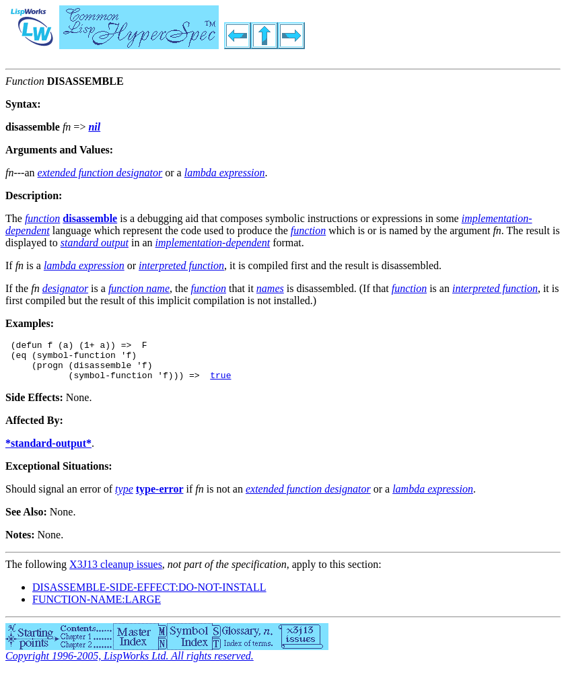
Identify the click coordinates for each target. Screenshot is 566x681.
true (220, 383)
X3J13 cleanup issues (115, 572)
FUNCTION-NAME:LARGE (96, 607)
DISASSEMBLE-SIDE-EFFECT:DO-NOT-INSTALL (149, 595)
